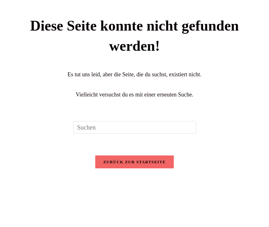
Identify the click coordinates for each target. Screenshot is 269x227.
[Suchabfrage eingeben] (134, 127)
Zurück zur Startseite (134, 162)
